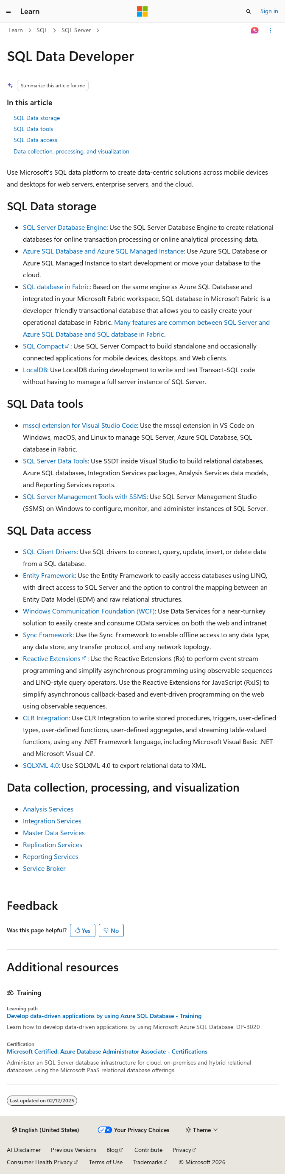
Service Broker (44, 868)
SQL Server (76, 30)
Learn (15, 30)
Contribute (148, 1150)
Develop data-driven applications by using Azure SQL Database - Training (104, 1016)
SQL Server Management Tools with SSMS (85, 496)
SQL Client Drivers (50, 551)
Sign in (269, 11)
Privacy (182, 1150)
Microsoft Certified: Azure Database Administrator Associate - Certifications (107, 1051)
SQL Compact (43, 345)
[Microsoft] (142, 11)
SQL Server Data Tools (55, 460)
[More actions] (270, 30)
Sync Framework (48, 634)
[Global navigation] (8, 11)
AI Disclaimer (24, 1150)
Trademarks (147, 1162)
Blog (112, 1150)
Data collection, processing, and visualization (71, 151)
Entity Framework (49, 575)
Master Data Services (54, 832)
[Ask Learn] (255, 30)
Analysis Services (48, 808)
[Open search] (248, 11)
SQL (42, 30)
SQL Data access (35, 140)
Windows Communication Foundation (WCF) (89, 610)
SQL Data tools (33, 129)
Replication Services (52, 844)
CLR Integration (46, 717)
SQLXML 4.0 (41, 765)
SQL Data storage (37, 118)
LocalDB (35, 369)
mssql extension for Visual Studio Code (80, 425)
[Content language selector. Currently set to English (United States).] (45, 1130)
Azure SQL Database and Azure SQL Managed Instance (103, 250)
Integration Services (52, 820)
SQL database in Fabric (56, 286)
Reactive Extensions (52, 658)
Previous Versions (73, 1150)
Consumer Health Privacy (40, 1162)
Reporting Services (50, 856)
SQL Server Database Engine (64, 227)
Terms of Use (106, 1162)
